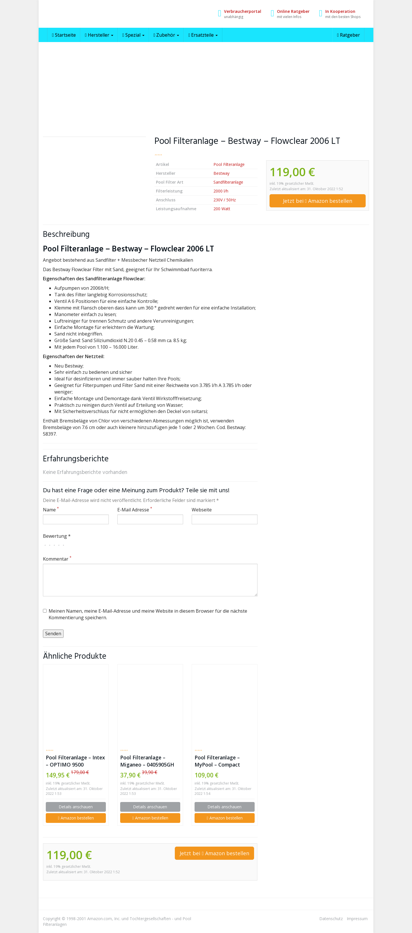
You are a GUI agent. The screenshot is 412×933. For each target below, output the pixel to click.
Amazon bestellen (76, 818)
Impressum (357, 918)
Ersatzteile (203, 35)
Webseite (202, 510)
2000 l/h (220, 191)
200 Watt (221, 208)
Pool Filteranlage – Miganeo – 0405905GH (147, 761)
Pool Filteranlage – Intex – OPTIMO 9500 (75, 761)
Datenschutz (331, 918)
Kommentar (57, 559)
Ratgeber (348, 35)
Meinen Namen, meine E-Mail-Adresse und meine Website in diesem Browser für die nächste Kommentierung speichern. (145, 614)
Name (51, 510)
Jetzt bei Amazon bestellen (317, 200)
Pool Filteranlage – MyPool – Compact (217, 761)
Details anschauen (76, 806)
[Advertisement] (206, 85)
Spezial (133, 35)
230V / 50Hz (224, 200)
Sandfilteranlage (228, 182)
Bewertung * (57, 536)
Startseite (64, 35)
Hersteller (99, 35)
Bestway (221, 173)
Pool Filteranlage (229, 164)
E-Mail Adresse (134, 510)
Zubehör (166, 35)
